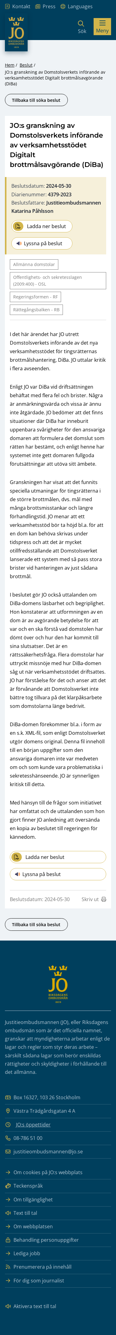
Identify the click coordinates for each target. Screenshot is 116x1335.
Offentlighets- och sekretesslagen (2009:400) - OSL (47, 280)
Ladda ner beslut (39, 226)
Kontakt (17, 6)
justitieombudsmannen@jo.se (44, 1152)
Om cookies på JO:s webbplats (44, 1172)
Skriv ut (94, 899)
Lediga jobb (22, 1253)
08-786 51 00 (23, 1138)
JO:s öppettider (33, 1124)
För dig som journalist (34, 1281)
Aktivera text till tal (30, 1306)
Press (45, 6)
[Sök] (82, 26)
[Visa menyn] (102, 26)
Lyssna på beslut (39, 243)
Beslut (26, 65)
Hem (9, 65)
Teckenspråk (24, 1186)
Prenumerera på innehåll (38, 1267)
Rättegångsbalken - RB (36, 309)
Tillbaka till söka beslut (36, 100)
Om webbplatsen (29, 1226)
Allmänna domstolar (34, 264)
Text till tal (21, 1213)
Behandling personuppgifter (42, 1240)
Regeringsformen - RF (35, 297)
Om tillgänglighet (29, 1200)
